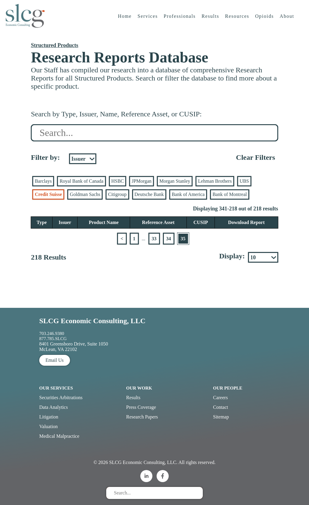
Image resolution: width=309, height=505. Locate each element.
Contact (220, 407)
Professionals (181, 22)
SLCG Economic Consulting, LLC (92, 321)
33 (154, 238)
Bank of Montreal (229, 194)
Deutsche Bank (149, 194)
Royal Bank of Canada (81, 181)
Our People (227, 388)
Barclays (43, 181)
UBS (244, 181)
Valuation (48, 426)
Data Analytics (53, 407)
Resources (238, 22)
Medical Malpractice (59, 436)
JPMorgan (141, 181)
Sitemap (221, 416)
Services (149, 22)
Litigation (48, 416)
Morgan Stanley (174, 181)
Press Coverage (141, 407)
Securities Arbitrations (61, 397)
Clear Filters (255, 157)
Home (126, 22)
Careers (220, 397)
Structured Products (54, 45)
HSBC (117, 181)
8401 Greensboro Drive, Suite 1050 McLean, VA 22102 (73, 346)
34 (168, 238)
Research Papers (142, 416)
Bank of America (188, 194)
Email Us (55, 360)
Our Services (56, 388)
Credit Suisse (48, 194)
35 (183, 238)
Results (211, 22)
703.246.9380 (51, 333)
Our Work (139, 388)
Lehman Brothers (215, 181)
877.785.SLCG (53, 338)
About (288, 22)
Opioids (265, 22)
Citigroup (117, 194)
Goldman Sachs (85, 194)
